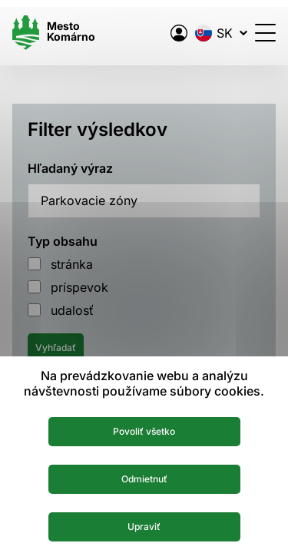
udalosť (72, 310)
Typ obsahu (63, 241)
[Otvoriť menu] (265, 32)
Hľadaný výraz (70, 168)
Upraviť (144, 526)
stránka (72, 264)
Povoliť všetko (144, 431)
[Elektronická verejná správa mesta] (178, 33)
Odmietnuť (144, 479)
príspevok (79, 287)
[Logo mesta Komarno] (53, 33)
